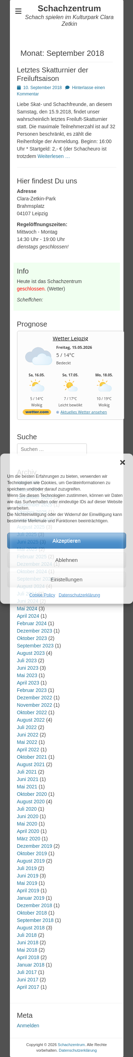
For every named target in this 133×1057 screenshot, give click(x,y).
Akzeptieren (66, 541)
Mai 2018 (27, 950)
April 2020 (28, 831)
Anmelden (28, 1025)
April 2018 (28, 957)
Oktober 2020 (32, 794)
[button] (122, 462)
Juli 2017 (27, 972)
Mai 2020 (27, 824)
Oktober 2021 (32, 757)
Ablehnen (66, 560)
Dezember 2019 (34, 846)
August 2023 (31, 653)
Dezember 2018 (34, 905)
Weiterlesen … (54, 156)
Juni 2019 (28, 876)
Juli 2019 (27, 868)
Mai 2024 (27, 608)
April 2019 (28, 890)
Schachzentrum (69, 8)
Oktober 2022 (32, 712)
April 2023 (28, 683)
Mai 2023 (27, 675)
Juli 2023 (27, 660)
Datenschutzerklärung (79, 594)
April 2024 (28, 616)
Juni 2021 (28, 779)
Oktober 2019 (32, 853)
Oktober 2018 (32, 913)
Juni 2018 (28, 942)
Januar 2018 (31, 965)
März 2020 (28, 838)
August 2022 (31, 720)
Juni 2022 (28, 735)
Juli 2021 (27, 772)
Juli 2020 (27, 809)
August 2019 (31, 861)
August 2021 (31, 764)
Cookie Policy (42, 594)
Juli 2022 (27, 727)
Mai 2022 (27, 742)
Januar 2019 (31, 898)
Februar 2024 (32, 623)
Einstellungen (66, 579)
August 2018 (31, 927)
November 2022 (34, 705)
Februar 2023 (32, 690)
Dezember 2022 (34, 697)
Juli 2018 (27, 935)
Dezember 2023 (34, 631)
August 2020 (31, 801)
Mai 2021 (27, 786)
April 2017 (28, 987)
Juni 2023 (28, 668)
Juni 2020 (28, 816)
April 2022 (28, 749)
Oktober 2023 (32, 638)
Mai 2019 (27, 883)
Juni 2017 (28, 979)
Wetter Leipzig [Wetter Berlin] (70, 338)
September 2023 (35, 645)
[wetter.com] (37, 413)
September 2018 (35, 920)
